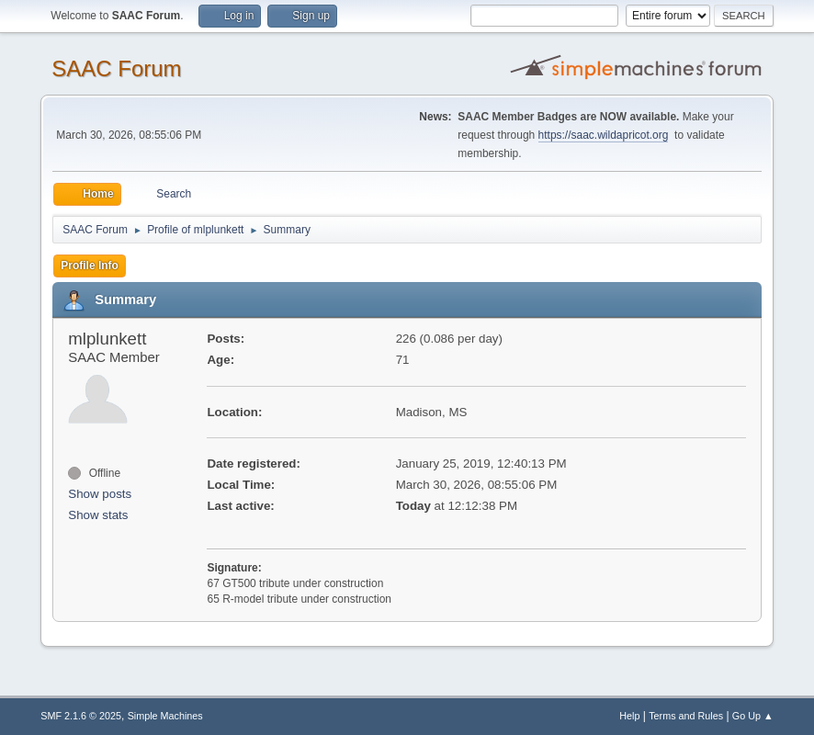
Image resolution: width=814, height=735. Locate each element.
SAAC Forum (116, 68)
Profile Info (90, 265)
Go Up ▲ (753, 715)
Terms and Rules (686, 715)
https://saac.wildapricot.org (603, 135)
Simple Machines (165, 715)
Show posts (99, 494)
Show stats (98, 515)
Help (629, 715)
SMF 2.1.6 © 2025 (80, 715)
